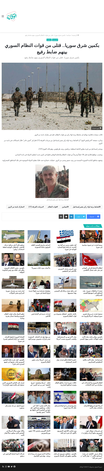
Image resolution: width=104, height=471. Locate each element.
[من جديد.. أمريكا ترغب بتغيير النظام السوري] (39, 351)
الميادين (65, 207)
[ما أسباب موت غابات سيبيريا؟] (39, 259)
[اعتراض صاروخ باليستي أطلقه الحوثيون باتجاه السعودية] (39, 236)
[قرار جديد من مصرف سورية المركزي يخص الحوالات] (13, 282)
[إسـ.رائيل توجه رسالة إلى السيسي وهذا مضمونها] (65, 282)
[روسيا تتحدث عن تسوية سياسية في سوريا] (91, 236)
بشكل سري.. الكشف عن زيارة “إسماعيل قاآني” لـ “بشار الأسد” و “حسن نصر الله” (91, 456)
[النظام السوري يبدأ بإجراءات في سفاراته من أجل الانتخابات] (91, 374)
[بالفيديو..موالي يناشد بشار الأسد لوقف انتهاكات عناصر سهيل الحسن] (91, 328)
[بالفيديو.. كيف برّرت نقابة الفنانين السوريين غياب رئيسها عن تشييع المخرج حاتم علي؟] (13, 351)
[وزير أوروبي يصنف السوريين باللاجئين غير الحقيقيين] (65, 260)
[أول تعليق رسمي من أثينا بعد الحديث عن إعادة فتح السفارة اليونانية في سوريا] (65, 236)
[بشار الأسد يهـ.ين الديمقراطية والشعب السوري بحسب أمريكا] (65, 328)
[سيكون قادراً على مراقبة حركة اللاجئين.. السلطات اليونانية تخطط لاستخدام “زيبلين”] (13, 236)
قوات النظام (52, 207)
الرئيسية (75, 35)
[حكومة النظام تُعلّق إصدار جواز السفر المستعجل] (65, 351)
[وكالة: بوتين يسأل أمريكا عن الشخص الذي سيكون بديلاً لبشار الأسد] (13, 422)
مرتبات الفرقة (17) (36, 207)
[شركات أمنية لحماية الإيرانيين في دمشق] (13, 445)
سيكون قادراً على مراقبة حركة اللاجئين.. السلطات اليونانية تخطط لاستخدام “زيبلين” (13, 247)
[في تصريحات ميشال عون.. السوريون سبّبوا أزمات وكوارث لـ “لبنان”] (91, 422)
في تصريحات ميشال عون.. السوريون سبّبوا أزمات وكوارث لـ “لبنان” (91, 433)
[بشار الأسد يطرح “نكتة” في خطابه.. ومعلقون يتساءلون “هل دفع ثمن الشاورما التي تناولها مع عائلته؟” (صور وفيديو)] (39, 397)
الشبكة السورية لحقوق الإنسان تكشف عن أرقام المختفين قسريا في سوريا (13, 339)
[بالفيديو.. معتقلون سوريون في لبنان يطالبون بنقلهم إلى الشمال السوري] (65, 445)
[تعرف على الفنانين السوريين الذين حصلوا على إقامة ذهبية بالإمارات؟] (13, 374)
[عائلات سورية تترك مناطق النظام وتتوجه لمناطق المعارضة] (65, 374)
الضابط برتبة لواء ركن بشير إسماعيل (86, 207)
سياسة (69, 35)
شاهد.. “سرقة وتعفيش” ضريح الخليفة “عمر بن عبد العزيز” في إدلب (40, 385)
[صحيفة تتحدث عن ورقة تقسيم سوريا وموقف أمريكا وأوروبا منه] (91, 305)
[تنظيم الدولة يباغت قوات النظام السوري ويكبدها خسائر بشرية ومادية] (13, 305)
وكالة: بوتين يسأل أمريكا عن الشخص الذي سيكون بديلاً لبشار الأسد (14, 433)
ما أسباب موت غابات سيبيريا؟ (41, 268)
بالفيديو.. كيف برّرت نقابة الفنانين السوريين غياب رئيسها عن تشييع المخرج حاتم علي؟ (13, 362)
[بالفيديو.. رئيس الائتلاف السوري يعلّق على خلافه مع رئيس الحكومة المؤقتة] (13, 259)
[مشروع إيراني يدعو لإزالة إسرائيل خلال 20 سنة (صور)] (65, 397)
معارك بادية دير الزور (15, 207)
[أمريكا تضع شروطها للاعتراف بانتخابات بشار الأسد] (91, 397)
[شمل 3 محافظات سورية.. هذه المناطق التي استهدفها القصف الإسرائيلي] (91, 282)
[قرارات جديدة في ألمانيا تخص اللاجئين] (39, 305)
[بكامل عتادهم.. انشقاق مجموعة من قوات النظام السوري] (65, 305)
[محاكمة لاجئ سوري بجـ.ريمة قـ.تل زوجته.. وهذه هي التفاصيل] (39, 445)
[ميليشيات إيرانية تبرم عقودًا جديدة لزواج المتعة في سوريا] (39, 282)
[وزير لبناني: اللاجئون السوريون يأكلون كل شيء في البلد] (65, 422)
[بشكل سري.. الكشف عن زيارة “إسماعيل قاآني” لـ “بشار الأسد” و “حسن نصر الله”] (91, 445)
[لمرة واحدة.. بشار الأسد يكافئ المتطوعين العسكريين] (91, 351)
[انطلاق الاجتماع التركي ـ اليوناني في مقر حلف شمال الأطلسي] (91, 259)
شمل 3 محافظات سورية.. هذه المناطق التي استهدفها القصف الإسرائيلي (92, 293)
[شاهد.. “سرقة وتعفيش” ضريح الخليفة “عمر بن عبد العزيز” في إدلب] (39, 374)
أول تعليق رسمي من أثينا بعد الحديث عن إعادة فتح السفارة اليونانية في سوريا (67, 247)
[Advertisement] (59, 16)
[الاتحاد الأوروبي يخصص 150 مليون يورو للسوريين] (39, 422)
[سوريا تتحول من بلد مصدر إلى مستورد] (13, 397)
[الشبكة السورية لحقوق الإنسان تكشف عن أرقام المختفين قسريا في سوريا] (13, 328)
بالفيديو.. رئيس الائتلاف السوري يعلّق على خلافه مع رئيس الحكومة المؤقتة (13, 270)
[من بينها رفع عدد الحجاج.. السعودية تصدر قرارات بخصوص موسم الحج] (39, 328)
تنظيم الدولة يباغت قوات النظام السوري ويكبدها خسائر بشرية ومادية (14, 316)
